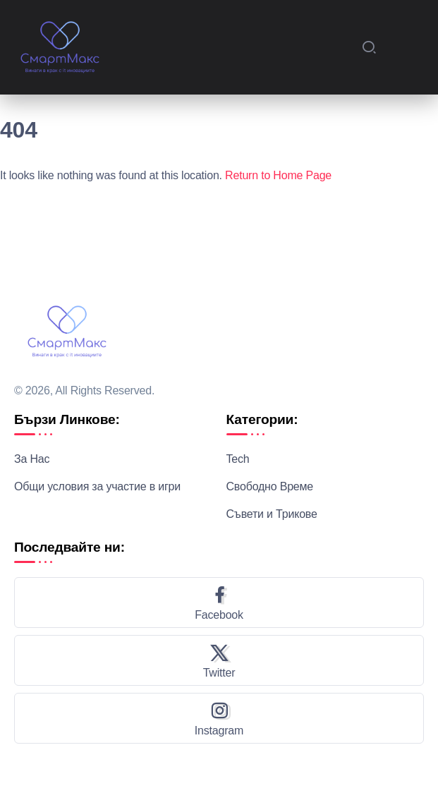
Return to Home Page (278, 175)
